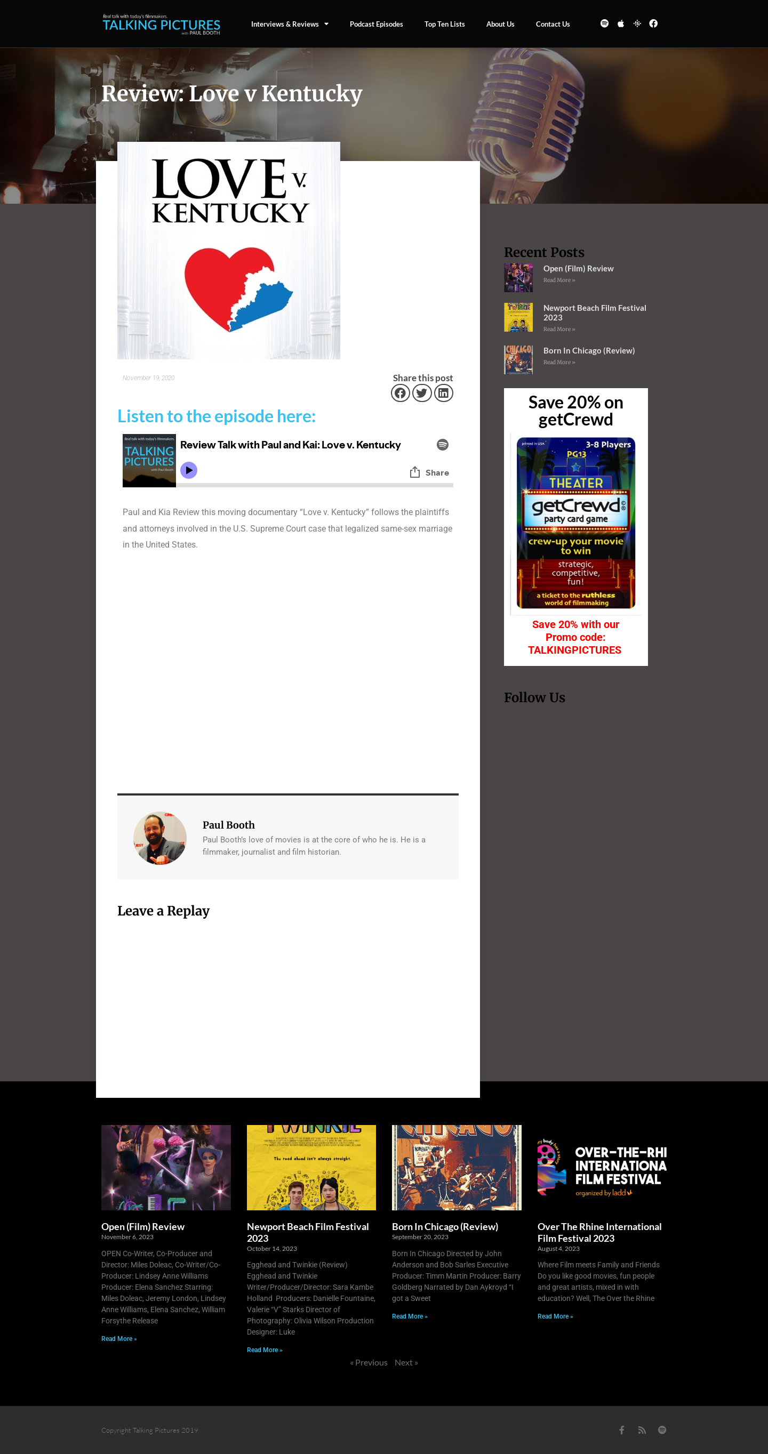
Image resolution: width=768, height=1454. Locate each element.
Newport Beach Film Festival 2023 (308, 1232)
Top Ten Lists (445, 24)
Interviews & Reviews (290, 24)
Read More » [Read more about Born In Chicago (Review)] (559, 362)
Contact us (553, 24)
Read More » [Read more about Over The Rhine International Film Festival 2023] (555, 1316)
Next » (406, 1362)
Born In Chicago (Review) (589, 350)
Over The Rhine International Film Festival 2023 (600, 1232)
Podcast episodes (376, 24)
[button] (400, 393)
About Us (500, 24)
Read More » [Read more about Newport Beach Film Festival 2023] (559, 329)
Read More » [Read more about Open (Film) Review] (559, 280)
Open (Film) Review (578, 268)
